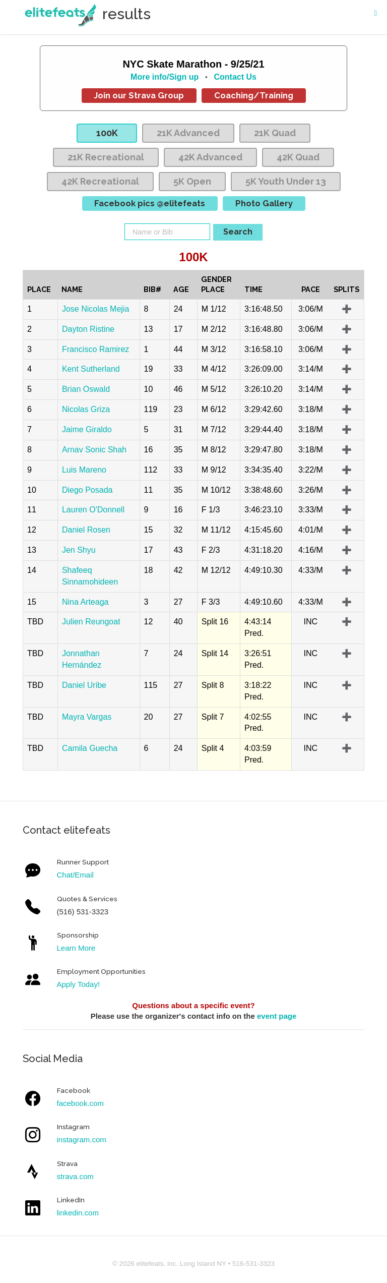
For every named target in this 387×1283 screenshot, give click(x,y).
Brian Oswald (86, 389)
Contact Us (235, 77)
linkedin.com (78, 1212)
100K (107, 133)
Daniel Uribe (84, 685)
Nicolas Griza (86, 409)
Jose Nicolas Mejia (95, 309)
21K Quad (275, 133)
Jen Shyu (79, 550)
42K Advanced (210, 157)
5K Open (192, 181)
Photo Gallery (264, 203)
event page (276, 1016)
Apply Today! (78, 984)
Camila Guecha (89, 748)
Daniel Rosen (86, 530)
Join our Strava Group (139, 95)
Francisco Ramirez (95, 349)
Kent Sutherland (91, 369)
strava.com (75, 1176)
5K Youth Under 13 (285, 181)
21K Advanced (188, 133)
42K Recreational (100, 181)
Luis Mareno (84, 469)
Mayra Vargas (86, 717)
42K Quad (298, 157)
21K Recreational (106, 157)
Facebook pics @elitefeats (149, 203)
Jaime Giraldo (87, 429)
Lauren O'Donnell (93, 509)
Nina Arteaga (85, 602)
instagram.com (81, 1139)
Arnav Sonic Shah (94, 449)
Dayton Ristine (88, 329)
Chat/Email (75, 874)
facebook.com (80, 1103)
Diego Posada (87, 490)
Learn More (76, 948)
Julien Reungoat (91, 621)
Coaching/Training (253, 95)
